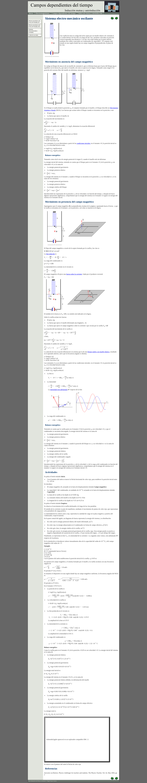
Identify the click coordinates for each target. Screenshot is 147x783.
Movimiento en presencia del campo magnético (69, 201)
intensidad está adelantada (59, 389)
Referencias (51, 768)
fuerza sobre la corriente (74, 274)
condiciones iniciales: (84, 143)
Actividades (51, 472)
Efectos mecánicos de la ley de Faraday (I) (34, 21)
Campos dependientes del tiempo (64, 13)
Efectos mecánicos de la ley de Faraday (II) (34, 25)
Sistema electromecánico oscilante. (33, 31)
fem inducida (50, 254)
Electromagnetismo (43, 13)
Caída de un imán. (33, 35)
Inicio (31, 13)
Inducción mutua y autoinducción (90, 13)
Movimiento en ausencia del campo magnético (69, 61)
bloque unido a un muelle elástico (99, 352)
